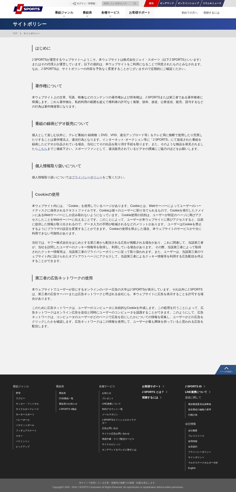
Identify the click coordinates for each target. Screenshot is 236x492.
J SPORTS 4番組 (68, 409)
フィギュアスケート (26, 430)
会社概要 (192, 430)
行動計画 (192, 415)
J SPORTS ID (193, 386)
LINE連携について (111, 403)
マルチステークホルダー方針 (203, 462)
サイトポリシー (196, 457)
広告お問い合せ (110, 428)
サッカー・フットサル (27, 403)
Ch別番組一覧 (66, 398)
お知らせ (106, 393)
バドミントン (23, 441)
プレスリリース (196, 436)
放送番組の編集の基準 (199, 409)
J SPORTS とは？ (153, 392)
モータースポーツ (25, 414)
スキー (19, 436)
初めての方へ (190, 12)
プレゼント (108, 398)
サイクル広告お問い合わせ (116, 433)
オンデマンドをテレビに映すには (119, 449)
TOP (15, 33)
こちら (42, 148)
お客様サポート (140, 12)
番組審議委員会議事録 (199, 404)
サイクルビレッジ (111, 444)
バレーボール (23, 420)
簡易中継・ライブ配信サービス (118, 439)
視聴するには (211, 12)
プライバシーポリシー (87, 177)
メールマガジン (110, 414)
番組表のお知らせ (68, 403)
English (192, 468)
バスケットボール (25, 425)
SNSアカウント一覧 (112, 409)
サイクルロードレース (27, 409)
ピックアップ (23, 446)
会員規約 (192, 446)
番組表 (62, 393)
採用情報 (192, 441)
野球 (18, 393)
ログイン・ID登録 (86, 3)
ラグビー (20, 398)
